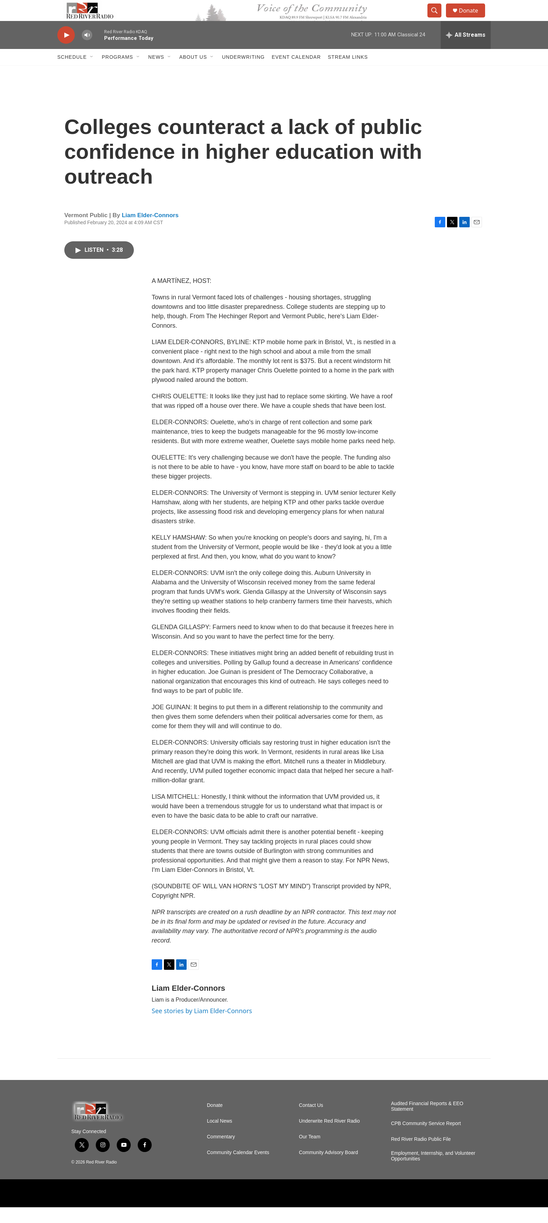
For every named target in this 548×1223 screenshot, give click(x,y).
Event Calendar (296, 73)
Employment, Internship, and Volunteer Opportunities (433, 1171)
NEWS (156, 73)
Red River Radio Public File (421, 1155)
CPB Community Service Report (426, 1139)
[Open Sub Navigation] (92, 73)
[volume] (87, 51)
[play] (66, 51)
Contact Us (311, 1121)
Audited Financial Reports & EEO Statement (427, 1122)
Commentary (221, 1152)
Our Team (309, 1152)
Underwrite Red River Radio (329, 1136)
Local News (219, 1136)
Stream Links (348, 73)
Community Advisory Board (328, 1168)
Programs (117, 73)
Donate (473, 18)
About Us (193, 73)
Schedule (72, 73)
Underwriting (243, 73)
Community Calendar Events (238, 1168)
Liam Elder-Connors (150, 231)
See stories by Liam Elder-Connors (202, 1026)
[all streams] (466, 51)
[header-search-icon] (438, 19)
